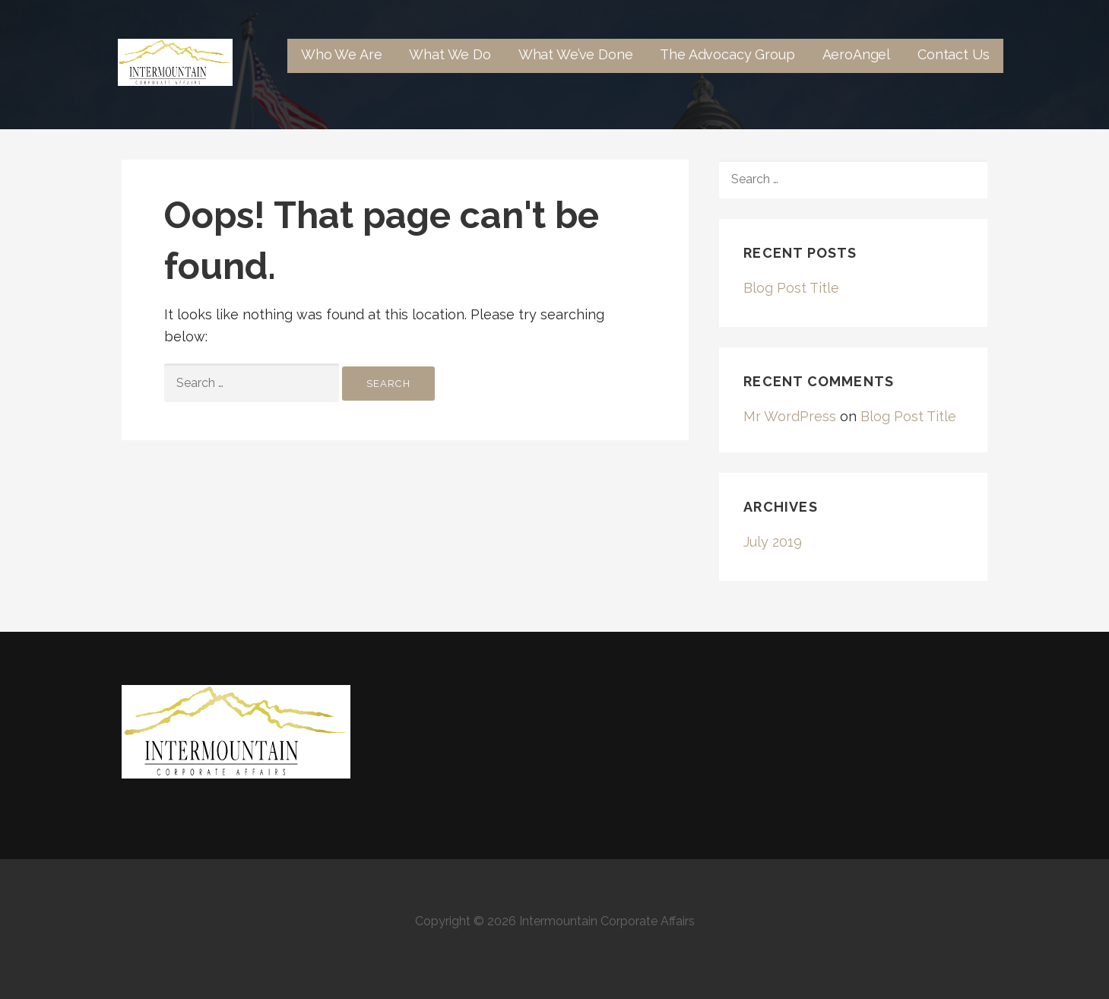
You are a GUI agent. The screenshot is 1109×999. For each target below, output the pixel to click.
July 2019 (772, 542)
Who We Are (341, 54)
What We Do (449, 54)
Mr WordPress (789, 416)
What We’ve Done (575, 54)
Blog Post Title (791, 288)
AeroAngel (856, 54)
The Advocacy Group (727, 54)
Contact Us (953, 54)
